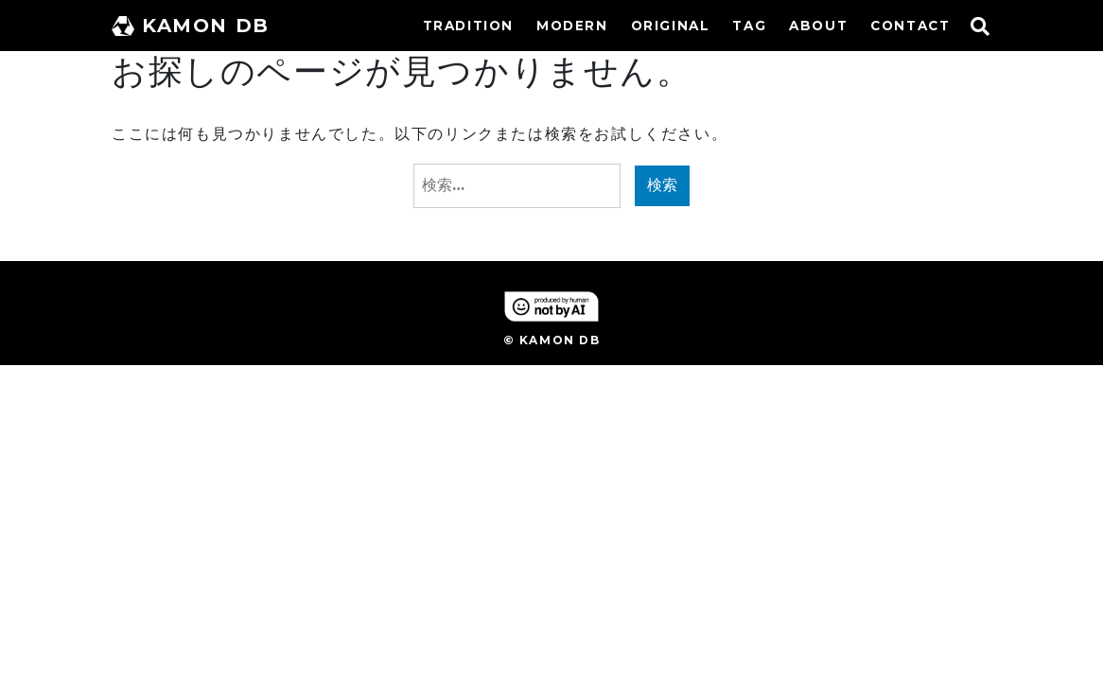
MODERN (572, 25)
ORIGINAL (670, 25)
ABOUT (818, 25)
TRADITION (468, 25)
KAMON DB (191, 25)
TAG (749, 25)
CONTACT (910, 25)
